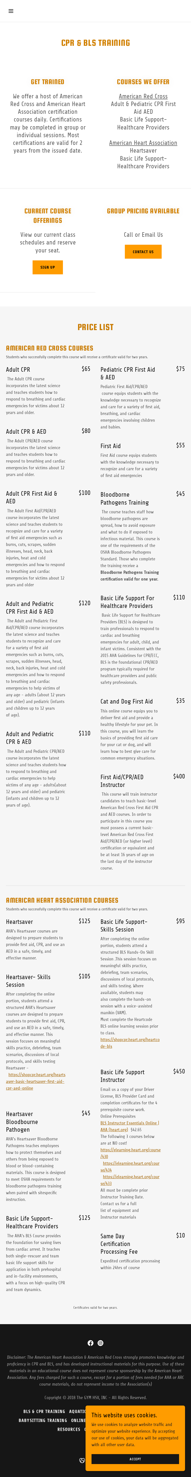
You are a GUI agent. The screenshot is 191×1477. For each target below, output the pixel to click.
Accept (135, 1459)
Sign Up (48, 267)
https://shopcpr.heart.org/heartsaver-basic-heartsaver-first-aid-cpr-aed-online (35, 1081)
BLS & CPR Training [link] (44, 1411)
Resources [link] (68, 1429)
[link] (91, 1343)
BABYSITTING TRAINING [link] (43, 1420)
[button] (26, 11)
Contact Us (143, 251)
